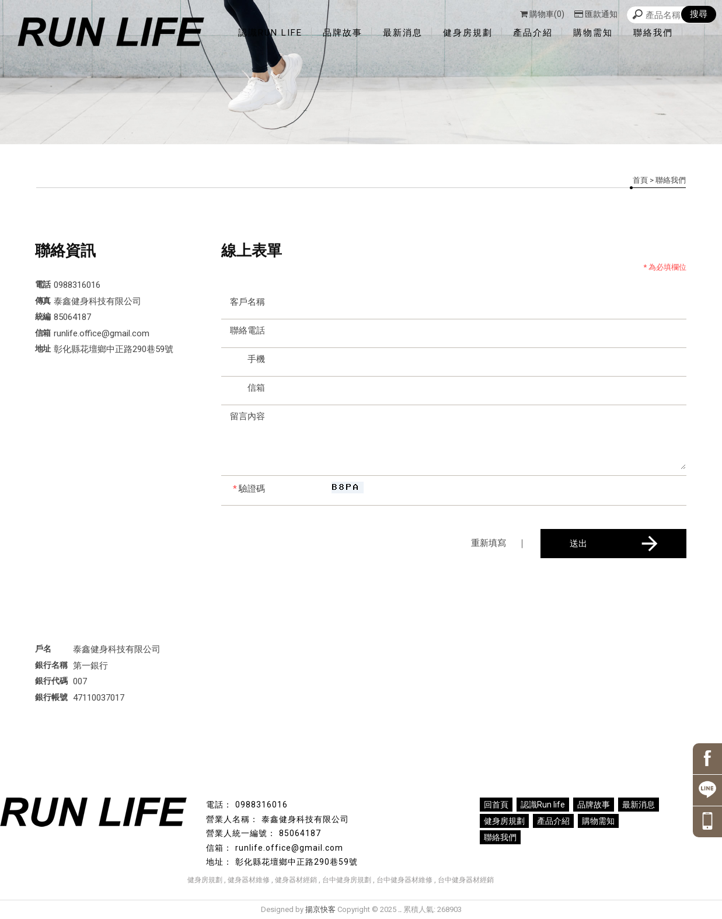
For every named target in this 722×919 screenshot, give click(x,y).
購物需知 (593, 32)
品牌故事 (342, 32)
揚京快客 (320, 909)
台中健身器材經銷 (466, 880)
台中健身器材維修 (404, 880)
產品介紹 (533, 32)
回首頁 (496, 804)
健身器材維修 (249, 880)
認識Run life (270, 32)
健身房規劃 (468, 32)
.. (400, 909)
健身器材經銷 (296, 880)
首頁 (640, 180)
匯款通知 (596, 14)
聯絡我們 (653, 32)
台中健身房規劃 (346, 880)
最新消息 (403, 32)
